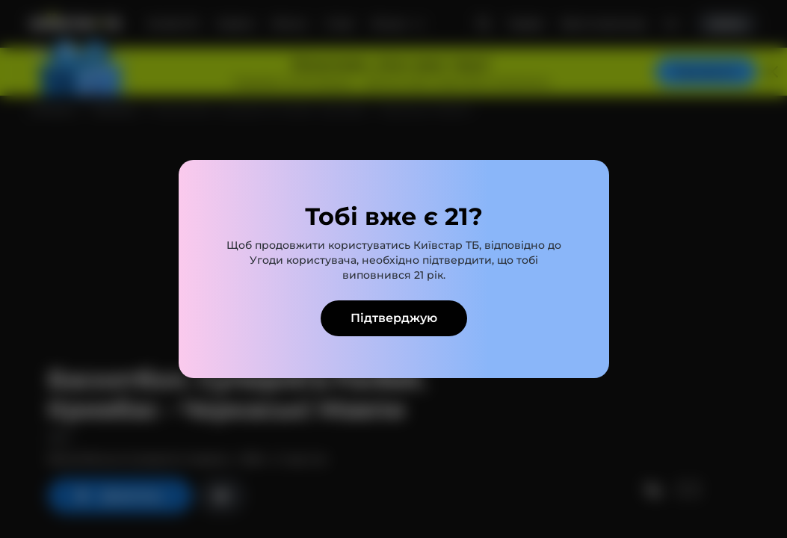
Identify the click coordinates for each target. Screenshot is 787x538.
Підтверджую (394, 318)
